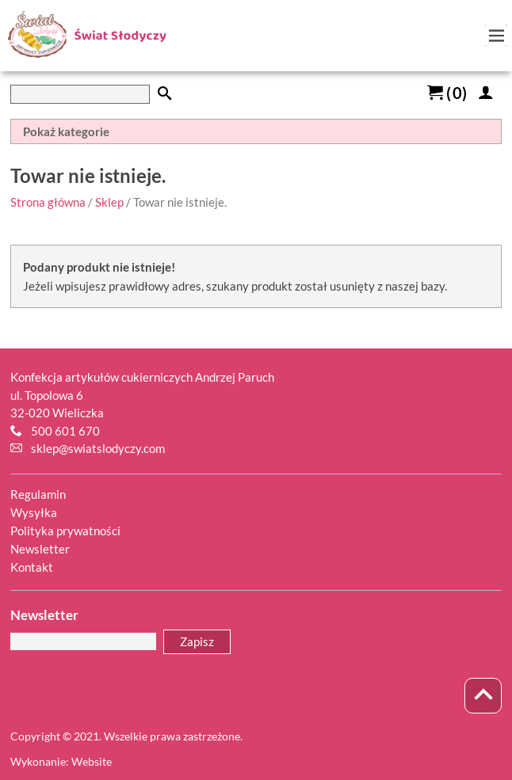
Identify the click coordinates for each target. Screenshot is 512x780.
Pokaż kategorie (66, 131)
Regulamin (38, 494)
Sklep (109, 202)
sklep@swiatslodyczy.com (98, 448)
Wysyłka (33, 512)
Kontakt (31, 567)
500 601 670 (65, 431)
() (447, 92)
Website (91, 761)
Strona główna (48, 202)
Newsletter (40, 549)
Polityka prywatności (65, 530)
